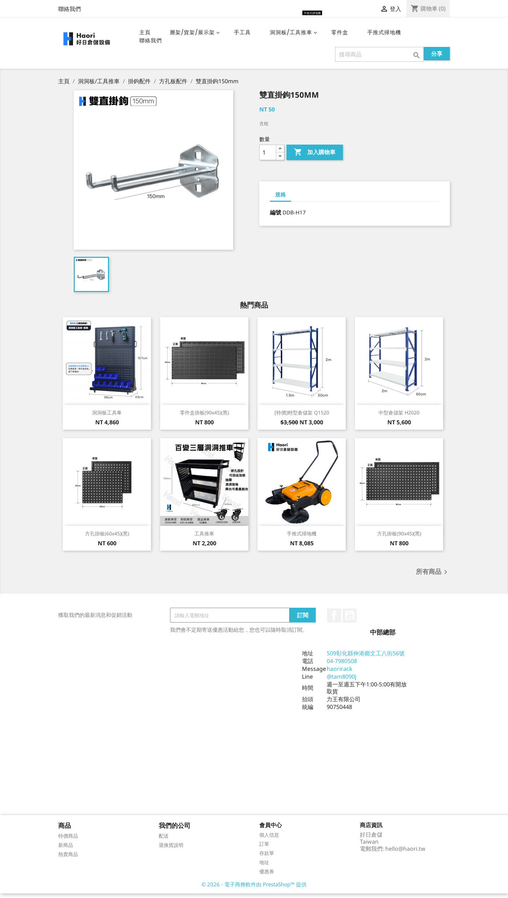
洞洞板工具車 (107, 417)
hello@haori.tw (405, 853)
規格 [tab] (280, 198)
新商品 (65, 849)
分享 (436, 58)
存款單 (266, 857)
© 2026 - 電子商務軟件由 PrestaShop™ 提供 (254, 888)
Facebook (334, 620)
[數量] (267, 157)
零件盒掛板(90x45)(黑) (204, 417)
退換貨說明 (171, 849)
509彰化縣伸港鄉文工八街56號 (366, 658)
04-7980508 (342, 665)
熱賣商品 (68, 858)
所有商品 (433, 576)
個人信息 (269, 839)
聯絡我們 (69, 9)
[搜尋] (379, 58)
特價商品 (68, 840)
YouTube (350, 620)
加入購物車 (314, 157)
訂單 (264, 848)
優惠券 (266, 876)
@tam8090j (341, 681)
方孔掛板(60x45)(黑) (107, 538)
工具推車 (204, 538)
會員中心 (270, 829)
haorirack (339, 673)
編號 (275, 216)
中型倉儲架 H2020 (399, 417)
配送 (164, 840)
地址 (264, 866)
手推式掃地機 (301, 538)
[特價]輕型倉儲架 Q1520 (301, 417)
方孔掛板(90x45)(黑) (399, 538)
